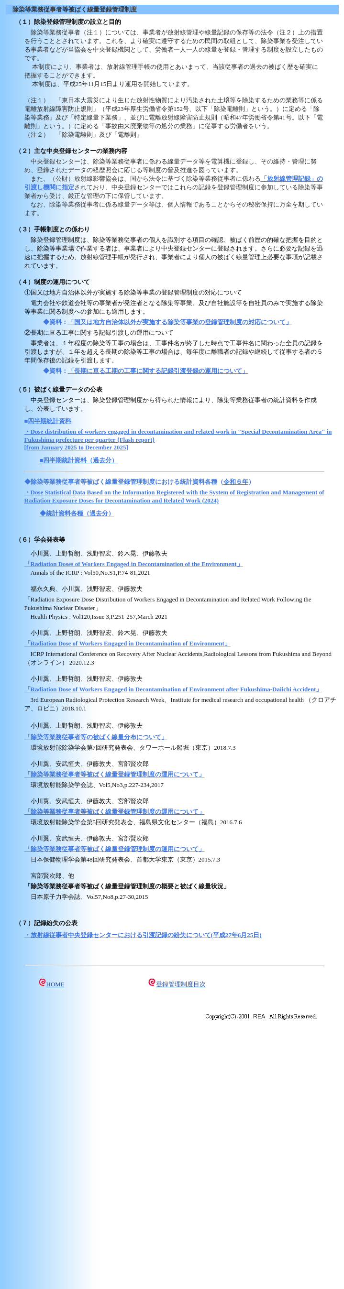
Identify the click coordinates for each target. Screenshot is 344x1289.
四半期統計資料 (49, 421)
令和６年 (235, 481)
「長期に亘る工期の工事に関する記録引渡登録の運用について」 (158, 370)
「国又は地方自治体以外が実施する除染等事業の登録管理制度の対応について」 (180, 322)
